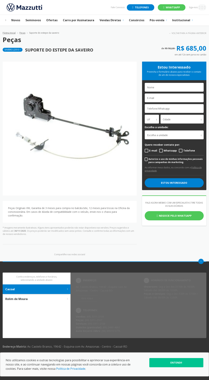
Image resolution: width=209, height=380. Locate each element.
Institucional (182, 20)
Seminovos (33, 20)
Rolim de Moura (36, 299)
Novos (15, 20)
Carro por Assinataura (78, 20)
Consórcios (136, 20)
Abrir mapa (87, 298)
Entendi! (176, 362)
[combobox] (152, 119)
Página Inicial (9, 32)
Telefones (142, 7)
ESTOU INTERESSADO (174, 182)
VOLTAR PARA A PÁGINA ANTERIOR (189, 33)
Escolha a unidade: (156, 127)
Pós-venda (158, 20)
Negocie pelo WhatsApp (175, 215)
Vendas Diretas (111, 20)
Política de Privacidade (70, 369)
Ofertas (52, 20)
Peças (22, 32)
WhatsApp (173, 7)
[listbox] (174, 134)
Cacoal (36, 289)
